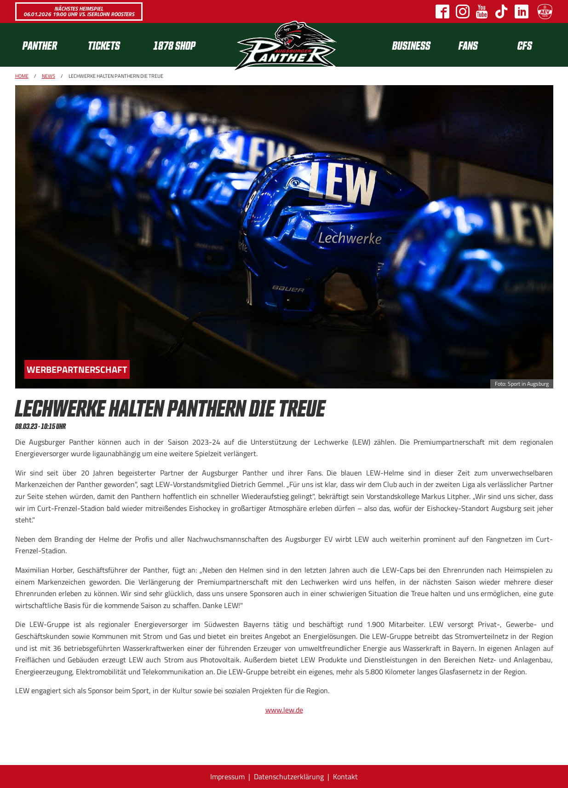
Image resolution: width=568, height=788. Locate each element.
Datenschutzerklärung (289, 776)
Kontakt (345, 776)
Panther (40, 45)
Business (411, 45)
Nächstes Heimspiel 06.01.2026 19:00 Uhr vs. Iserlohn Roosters (78, 11)
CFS (524, 45)
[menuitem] (47, 45)
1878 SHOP (174, 45)
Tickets (104, 45)
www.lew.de (284, 709)
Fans (468, 45)
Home (22, 76)
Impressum (227, 776)
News (48, 76)
